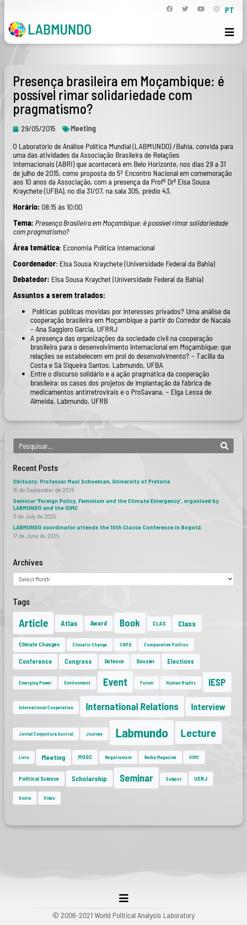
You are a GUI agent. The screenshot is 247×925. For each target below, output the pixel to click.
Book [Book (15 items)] (130, 623)
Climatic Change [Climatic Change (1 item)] (89, 644)
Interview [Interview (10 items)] (208, 706)
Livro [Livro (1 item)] (24, 757)
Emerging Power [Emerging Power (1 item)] (35, 682)
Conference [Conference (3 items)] (35, 661)
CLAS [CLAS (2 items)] (159, 623)
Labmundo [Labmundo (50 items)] (141, 732)
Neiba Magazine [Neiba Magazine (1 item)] (160, 757)
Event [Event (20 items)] (115, 681)
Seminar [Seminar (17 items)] (136, 778)
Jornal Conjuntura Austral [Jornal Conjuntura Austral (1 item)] (46, 734)
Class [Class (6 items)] (187, 623)
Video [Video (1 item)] (49, 798)
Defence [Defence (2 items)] (114, 661)
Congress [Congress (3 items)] (78, 661)
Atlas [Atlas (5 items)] (69, 623)
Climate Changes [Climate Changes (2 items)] (39, 644)
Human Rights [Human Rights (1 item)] (181, 682)
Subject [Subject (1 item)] (174, 779)
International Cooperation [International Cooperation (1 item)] (46, 707)
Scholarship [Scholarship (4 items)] (89, 778)
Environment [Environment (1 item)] (77, 682)
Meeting (83, 128)
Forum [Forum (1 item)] (146, 682)
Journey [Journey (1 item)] (94, 734)
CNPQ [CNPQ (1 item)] (125, 644)
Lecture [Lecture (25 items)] (198, 732)
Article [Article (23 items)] (33, 622)
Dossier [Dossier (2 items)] (145, 661)
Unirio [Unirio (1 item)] (25, 798)
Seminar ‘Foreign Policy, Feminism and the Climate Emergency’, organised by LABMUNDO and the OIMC (116, 504)
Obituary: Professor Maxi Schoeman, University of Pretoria (91, 481)
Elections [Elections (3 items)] (180, 661)
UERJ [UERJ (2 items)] (201, 778)
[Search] (224, 445)
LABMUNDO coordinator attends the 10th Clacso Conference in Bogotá (107, 527)
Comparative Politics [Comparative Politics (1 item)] (166, 644)
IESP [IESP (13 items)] (217, 682)
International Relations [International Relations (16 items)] (132, 706)
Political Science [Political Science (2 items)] (39, 778)
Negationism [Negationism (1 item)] (118, 757)
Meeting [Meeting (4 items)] (53, 757)
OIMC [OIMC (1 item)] (194, 757)
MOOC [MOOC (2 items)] (85, 756)
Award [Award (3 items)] (98, 623)
